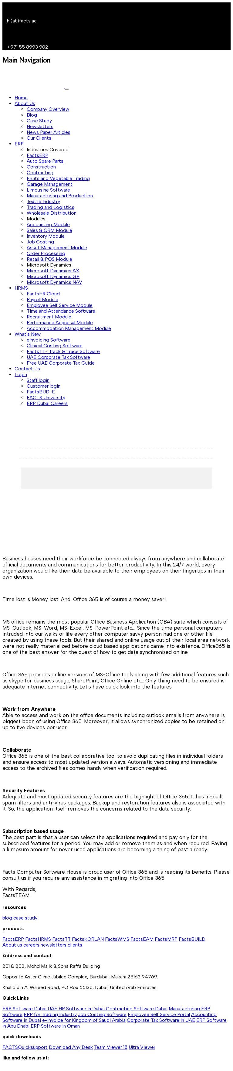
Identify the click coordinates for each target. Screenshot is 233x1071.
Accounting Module (48, 224)
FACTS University (46, 397)
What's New (28, 334)
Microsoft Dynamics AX (53, 271)
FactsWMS (117, 939)
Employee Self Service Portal (159, 1014)
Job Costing (40, 242)
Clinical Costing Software (55, 345)
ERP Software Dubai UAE (30, 1008)
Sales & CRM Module (49, 230)
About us (12, 945)
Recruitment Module (49, 317)
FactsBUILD (192, 939)
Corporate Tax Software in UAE (161, 1020)
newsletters (53, 945)
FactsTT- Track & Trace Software (63, 351)
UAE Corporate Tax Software (58, 357)
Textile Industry (43, 201)
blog (7, 918)
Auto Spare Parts (45, 161)
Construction (41, 167)
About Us (25, 103)
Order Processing (46, 253)
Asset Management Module (57, 247)
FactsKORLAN (88, 939)
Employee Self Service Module (60, 305)
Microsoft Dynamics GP (53, 276)
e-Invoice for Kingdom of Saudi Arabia (84, 1020)
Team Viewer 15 (110, 1047)
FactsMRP (166, 939)
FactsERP (37, 155)
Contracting (40, 172)
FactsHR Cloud (43, 294)
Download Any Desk (71, 1047)
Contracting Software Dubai (136, 1008)
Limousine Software (48, 190)
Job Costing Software (102, 1014)
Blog (32, 115)
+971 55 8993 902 (27, 47)
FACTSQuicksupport (25, 1047)
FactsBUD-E (41, 392)
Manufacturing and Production (60, 196)
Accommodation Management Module (69, 328)
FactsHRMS (38, 939)
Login (21, 374)
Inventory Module (46, 236)
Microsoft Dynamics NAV (54, 282)
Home (21, 97)
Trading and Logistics (50, 207)
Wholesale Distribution (51, 213)
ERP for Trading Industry (50, 1014)
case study (25, 918)
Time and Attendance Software (61, 311)
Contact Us (27, 369)
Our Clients (39, 138)
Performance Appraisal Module (60, 322)
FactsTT (61, 939)
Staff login (38, 380)
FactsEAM (142, 939)
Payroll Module (42, 299)
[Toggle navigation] (66, 89)
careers (31, 945)
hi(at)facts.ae (22, 21)
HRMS (21, 288)
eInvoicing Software (48, 340)
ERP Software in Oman (55, 1026)
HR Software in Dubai (82, 1008)
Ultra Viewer (142, 1047)
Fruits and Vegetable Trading (58, 178)
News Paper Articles (48, 132)
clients (75, 945)
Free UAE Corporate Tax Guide (61, 363)
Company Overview (48, 109)
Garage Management (50, 184)
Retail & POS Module (49, 259)
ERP (19, 144)
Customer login (43, 386)
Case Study (39, 121)
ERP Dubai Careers (47, 403)
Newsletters (40, 126)
